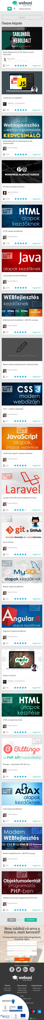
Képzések (36, 990)
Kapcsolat (7, 988)
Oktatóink (7, 990)
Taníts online (22, 988)
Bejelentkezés (25, 9)
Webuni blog (22, 990)
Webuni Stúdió (22, 992)
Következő (30, 920)
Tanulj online (37, 988)
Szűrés (22, 17)
